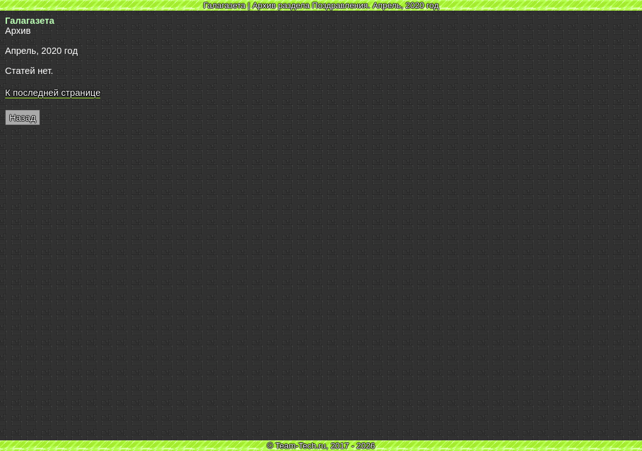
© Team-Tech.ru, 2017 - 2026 (321, 445)
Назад (22, 118)
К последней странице (52, 93)
